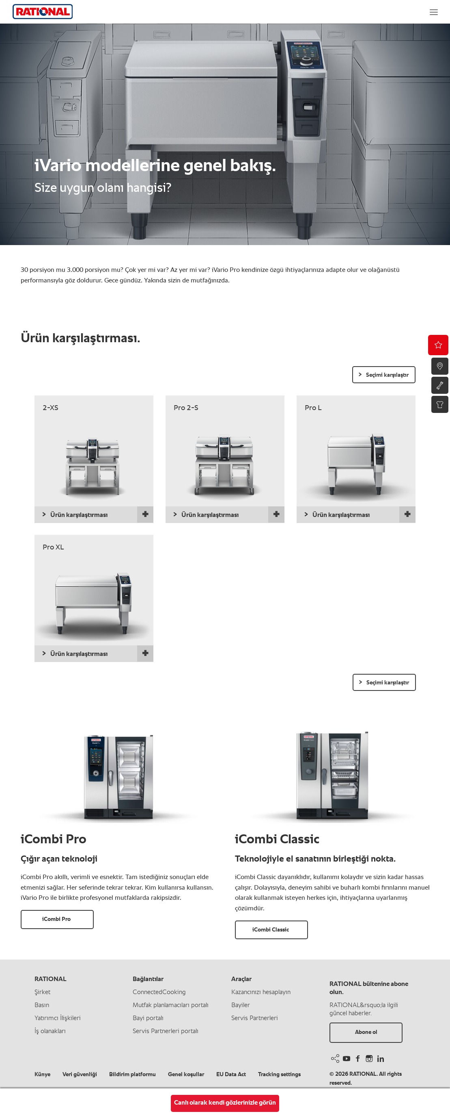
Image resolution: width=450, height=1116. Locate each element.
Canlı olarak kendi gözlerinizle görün (225, 1103)
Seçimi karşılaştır (387, 375)
